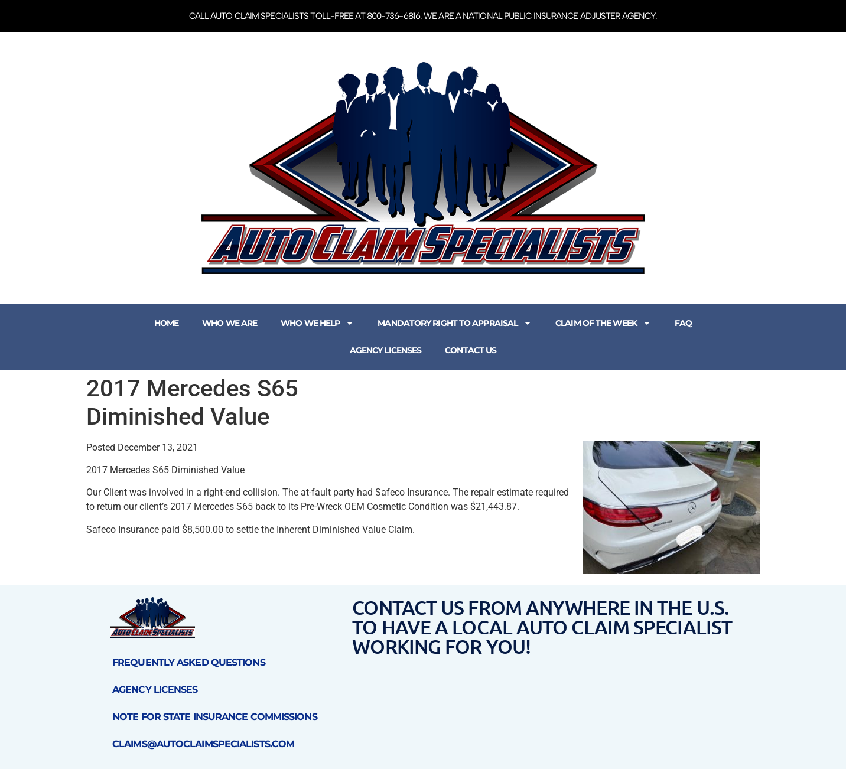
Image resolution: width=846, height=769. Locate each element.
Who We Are (229, 323)
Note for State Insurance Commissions (214, 716)
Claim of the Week (603, 323)
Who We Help (317, 323)
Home (166, 323)
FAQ (683, 323)
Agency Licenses (386, 350)
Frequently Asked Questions (188, 662)
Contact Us (470, 350)
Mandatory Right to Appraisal (455, 323)
